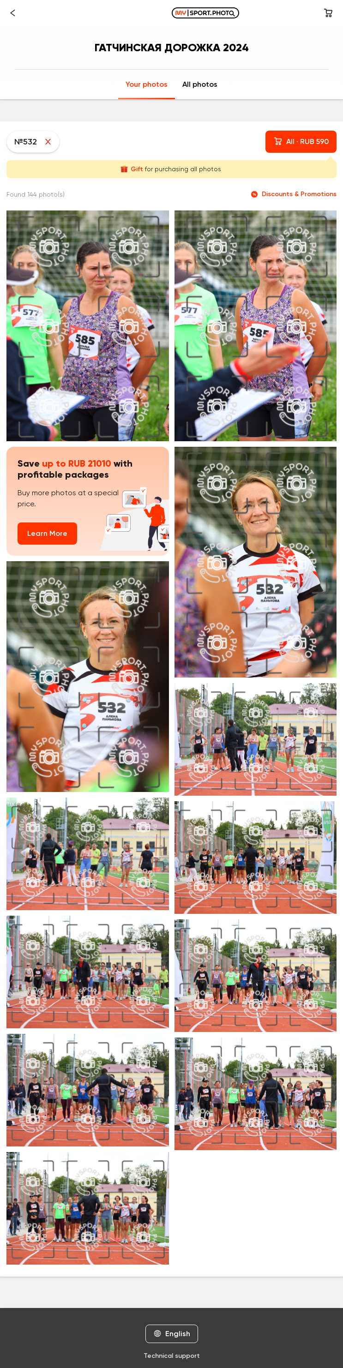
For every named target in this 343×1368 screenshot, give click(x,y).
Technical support (172, 1356)
